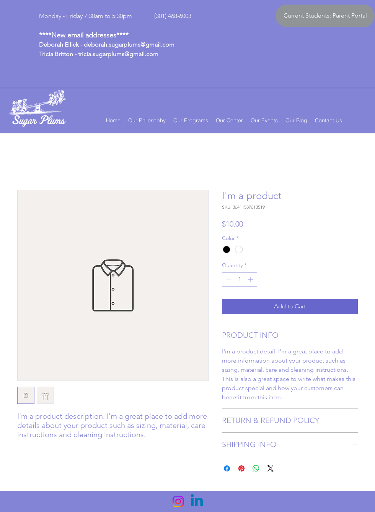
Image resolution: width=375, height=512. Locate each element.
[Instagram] (178, 501)
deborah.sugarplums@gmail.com (129, 44)
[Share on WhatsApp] (256, 468)
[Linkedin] (196, 501)
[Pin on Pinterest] (241, 468)
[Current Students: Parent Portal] (325, 16)
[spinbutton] (239, 279)
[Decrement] (228, 279)
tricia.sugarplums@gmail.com (118, 54)
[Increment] (251, 279)
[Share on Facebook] (227, 468)
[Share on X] (270, 468)
